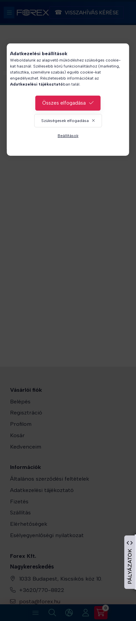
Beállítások (68, 135)
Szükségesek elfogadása (65, 120)
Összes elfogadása (64, 103)
